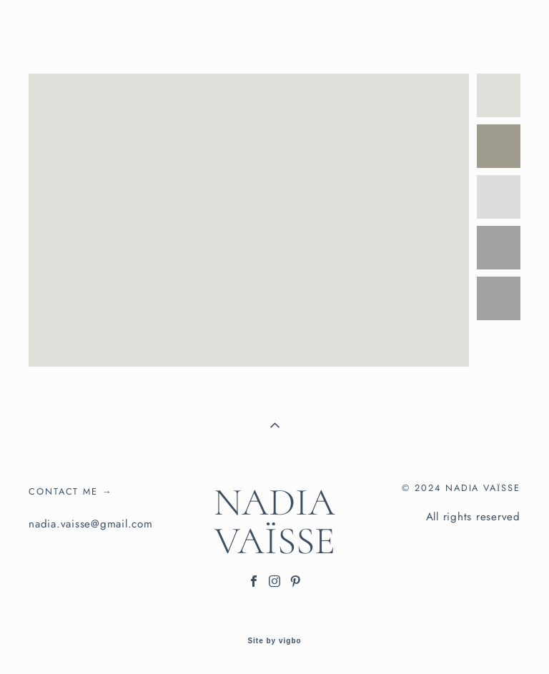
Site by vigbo (274, 641)
